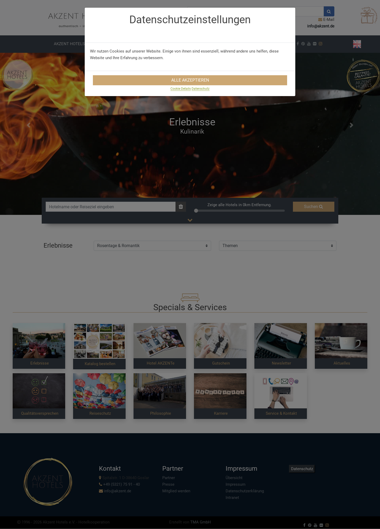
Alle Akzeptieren (190, 80)
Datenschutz (201, 89)
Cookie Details (180, 89)
